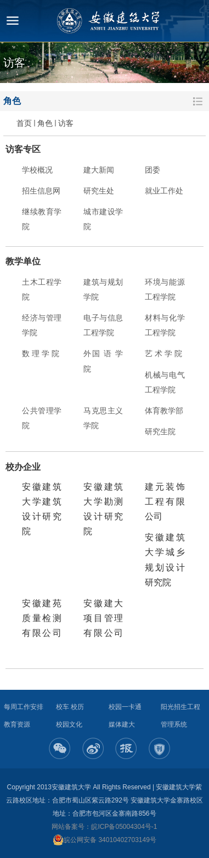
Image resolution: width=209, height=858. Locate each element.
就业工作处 (164, 190)
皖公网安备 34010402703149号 (104, 839)
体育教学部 (164, 410)
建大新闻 (98, 169)
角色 (45, 123)
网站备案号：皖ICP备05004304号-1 (104, 827)
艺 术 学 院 (163, 353)
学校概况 (37, 169)
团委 (152, 169)
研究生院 (160, 431)
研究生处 (98, 190)
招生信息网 (41, 190)
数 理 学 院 (40, 353)
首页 (24, 123)
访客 (66, 123)
